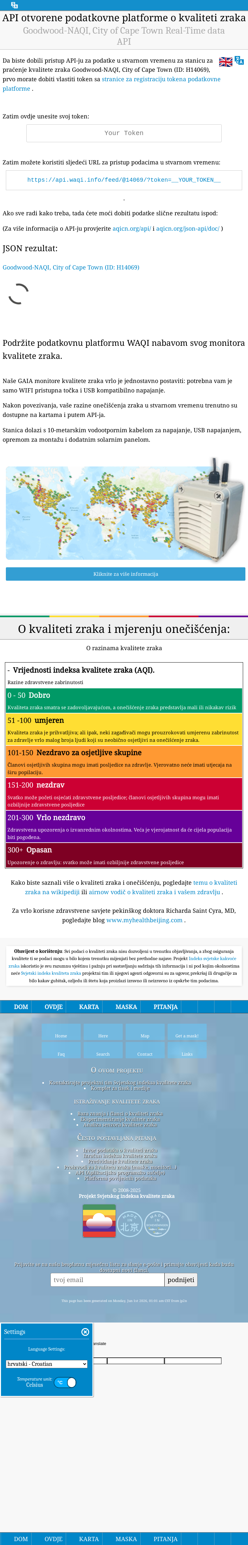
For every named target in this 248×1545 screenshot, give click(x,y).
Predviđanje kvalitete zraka (120, 1252)
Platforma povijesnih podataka (120, 1269)
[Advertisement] (124, 988)
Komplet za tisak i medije (120, 1179)
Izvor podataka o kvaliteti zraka (120, 1241)
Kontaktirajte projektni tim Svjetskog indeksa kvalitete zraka (120, 1173)
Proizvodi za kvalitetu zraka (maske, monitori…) (120, 1258)
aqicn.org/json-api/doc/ (187, 228)
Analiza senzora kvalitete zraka (120, 1216)
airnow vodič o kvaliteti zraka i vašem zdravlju (154, 892)
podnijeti (181, 1371)
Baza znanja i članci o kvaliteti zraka (120, 1204)
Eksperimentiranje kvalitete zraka (120, 1210)
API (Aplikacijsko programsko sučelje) (120, 1264)
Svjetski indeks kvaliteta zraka (51, 1064)
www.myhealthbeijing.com (144, 920)
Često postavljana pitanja (116, 1229)
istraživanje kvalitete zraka (117, 1192)
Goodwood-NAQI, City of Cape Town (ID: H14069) (71, 267)
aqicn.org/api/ (132, 228)
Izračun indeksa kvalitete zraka (120, 1247)
